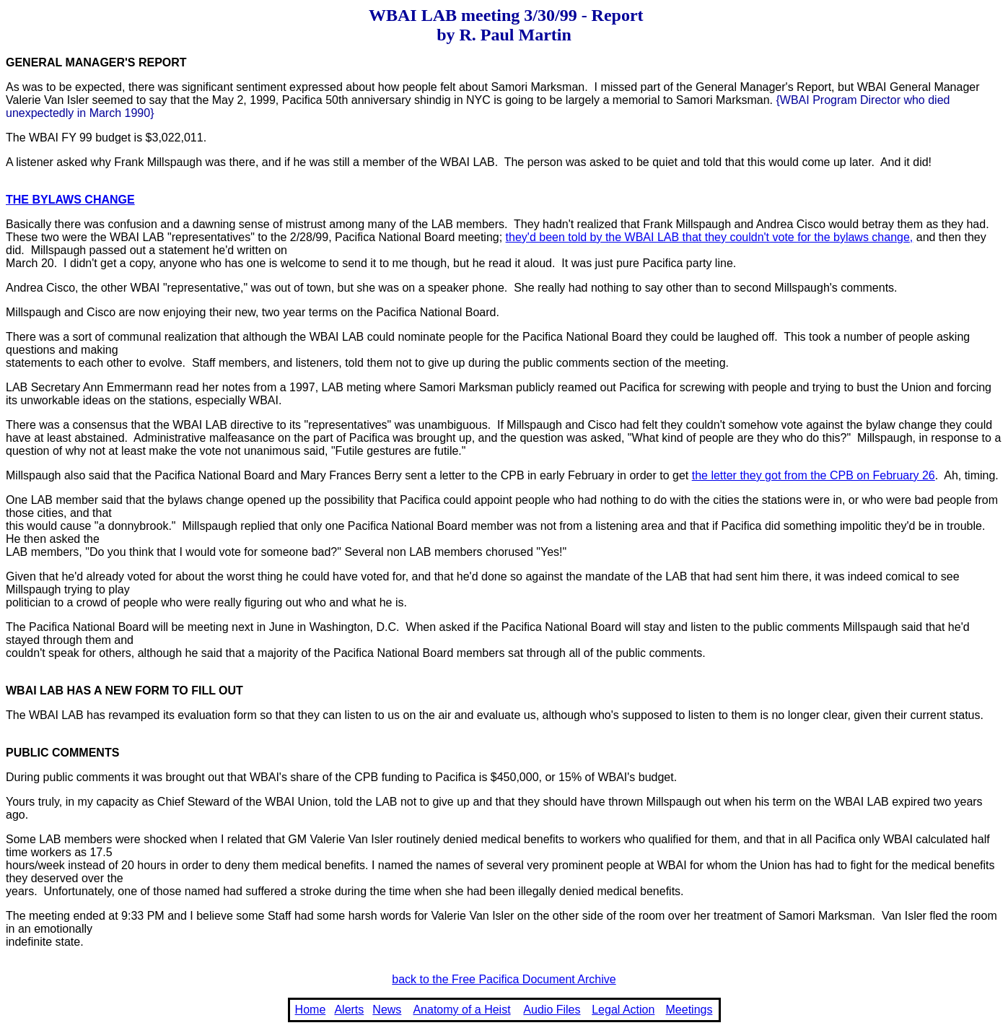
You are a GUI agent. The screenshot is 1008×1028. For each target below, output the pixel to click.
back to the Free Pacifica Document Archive (503, 979)
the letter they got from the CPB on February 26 (813, 475)
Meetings (689, 1009)
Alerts (349, 1009)
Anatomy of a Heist (461, 1009)
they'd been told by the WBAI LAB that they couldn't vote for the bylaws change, (709, 237)
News (386, 1009)
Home (310, 1009)
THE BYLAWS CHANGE (70, 199)
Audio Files (551, 1009)
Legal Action (623, 1009)
